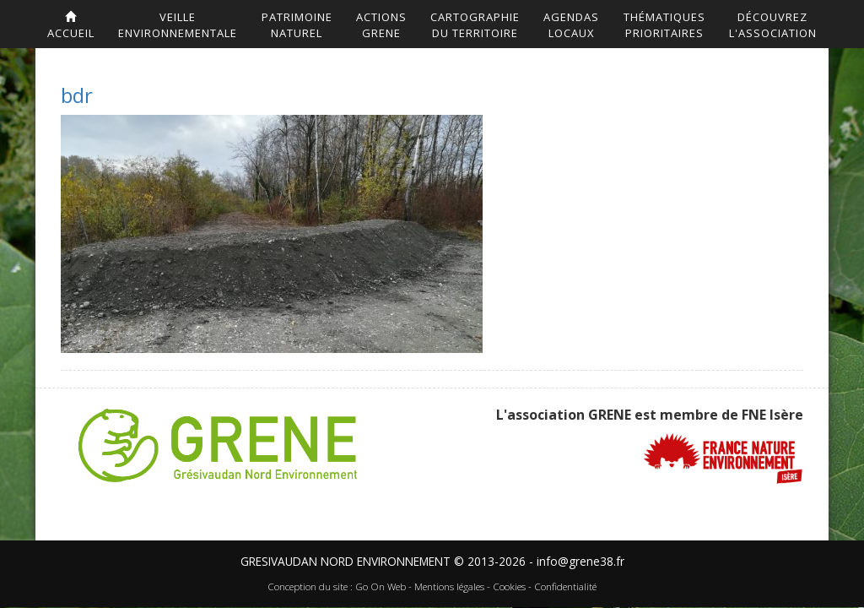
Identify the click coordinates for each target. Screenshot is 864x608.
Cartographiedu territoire (475, 25)
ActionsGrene (381, 25)
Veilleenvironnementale (177, 25)
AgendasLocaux (571, 25)
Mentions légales (449, 587)
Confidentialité (565, 587)
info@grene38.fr (580, 561)
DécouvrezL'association (773, 25)
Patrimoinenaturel (297, 25)
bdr (77, 95)
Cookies (509, 587)
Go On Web (380, 587)
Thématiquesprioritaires (664, 25)
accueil (70, 26)
